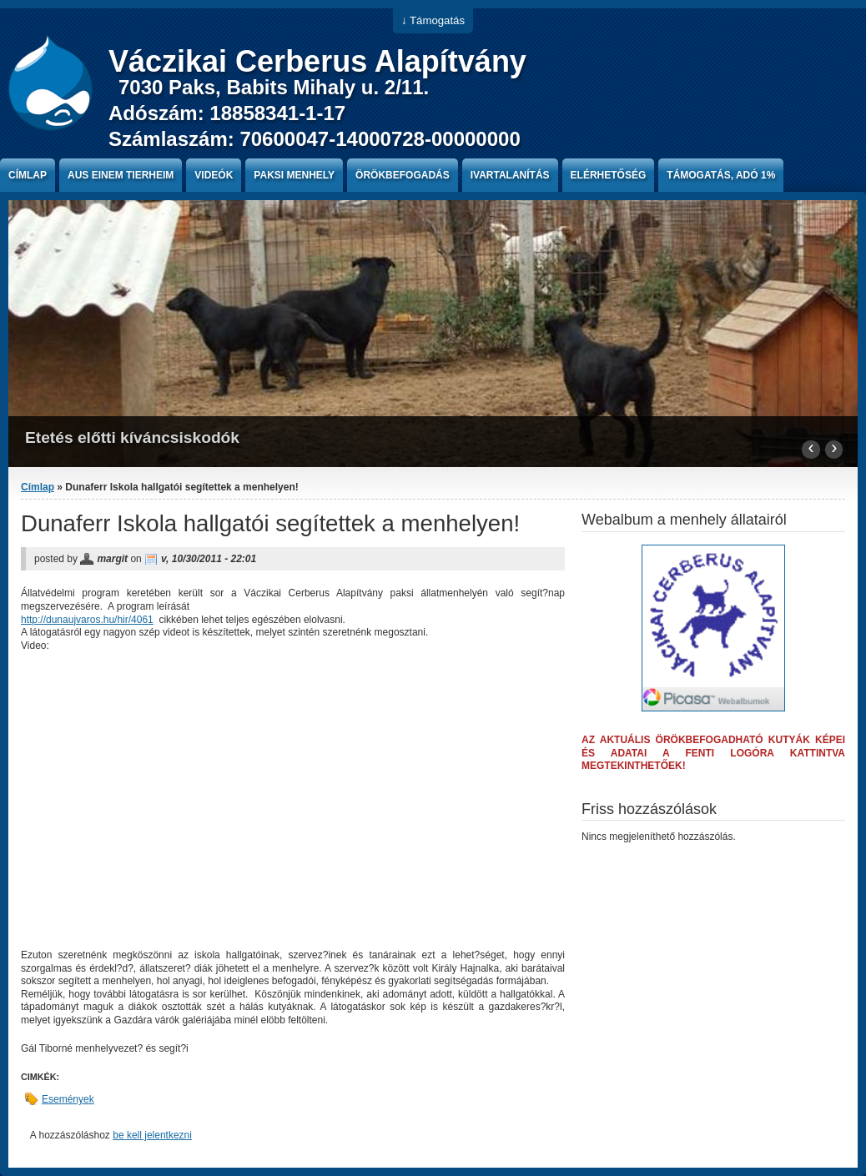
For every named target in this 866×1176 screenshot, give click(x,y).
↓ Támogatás (433, 20)
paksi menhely (294, 175)
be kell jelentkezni (152, 1135)
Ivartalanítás (510, 175)
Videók (213, 175)
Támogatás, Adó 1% (721, 175)
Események (68, 1099)
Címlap (27, 175)
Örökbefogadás (402, 175)
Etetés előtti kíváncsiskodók (132, 437)
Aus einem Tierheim (121, 175)
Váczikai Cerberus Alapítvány (317, 61)
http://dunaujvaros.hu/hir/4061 (87, 620)
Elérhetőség (609, 175)
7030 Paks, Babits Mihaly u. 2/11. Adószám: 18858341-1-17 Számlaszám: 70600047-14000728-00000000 (314, 113)
